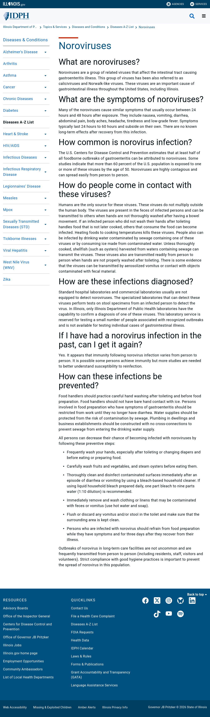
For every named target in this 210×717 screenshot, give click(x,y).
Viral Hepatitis (15, 250)
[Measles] (44, 198)
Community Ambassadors (23, 669)
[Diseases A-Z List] (122, 27)
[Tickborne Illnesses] (44, 239)
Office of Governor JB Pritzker (26, 637)
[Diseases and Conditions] (89, 27)
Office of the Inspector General (26, 616)
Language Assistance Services (94, 685)
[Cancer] (44, 87)
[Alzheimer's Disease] (44, 52)
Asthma (9, 75)
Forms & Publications (87, 664)
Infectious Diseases (20, 157)
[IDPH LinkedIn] (192, 601)
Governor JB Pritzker (162, 707)
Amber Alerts (87, 707)
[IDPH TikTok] (157, 615)
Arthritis (10, 63)
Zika (6, 279)
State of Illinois (197, 707)
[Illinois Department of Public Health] (21, 27)
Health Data (80, 640)
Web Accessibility (15, 707)
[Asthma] (44, 75)
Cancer (9, 87)
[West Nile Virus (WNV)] (44, 265)
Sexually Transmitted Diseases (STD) (21, 224)
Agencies (175, 4)
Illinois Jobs (12, 645)
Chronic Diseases (18, 99)
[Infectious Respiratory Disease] (45, 172)
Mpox (8, 209)
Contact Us (79, 608)
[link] (145, 601)
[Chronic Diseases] (44, 99)
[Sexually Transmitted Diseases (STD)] (46, 224)
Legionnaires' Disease (22, 186)
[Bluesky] (180, 601)
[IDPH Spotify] (180, 615)
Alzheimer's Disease (20, 52)
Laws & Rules (81, 656)
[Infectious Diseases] (44, 157)
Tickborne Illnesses (20, 238)
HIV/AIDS (11, 145)
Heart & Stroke (15, 134)
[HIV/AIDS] (44, 146)
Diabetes (10, 110)
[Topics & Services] (55, 27)
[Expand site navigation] (204, 16)
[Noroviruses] (147, 27)
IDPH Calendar (82, 648)
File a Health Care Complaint (93, 616)
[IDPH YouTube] (168, 615)
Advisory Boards (15, 608)
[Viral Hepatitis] (44, 250)
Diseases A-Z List (84, 624)
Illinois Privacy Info (115, 707)
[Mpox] (44, 210)
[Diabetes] (44, 110)
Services (198, 4)
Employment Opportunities (23, 661)
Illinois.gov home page (20, 653)
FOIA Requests (82, 632)
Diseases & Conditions (25, 39)
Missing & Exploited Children (52, 707)
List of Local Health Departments (28, 677)
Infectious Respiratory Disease (22, 172)
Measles (10, 198)
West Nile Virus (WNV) (16, 265)
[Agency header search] (192, 16)
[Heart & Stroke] (44, 134)
